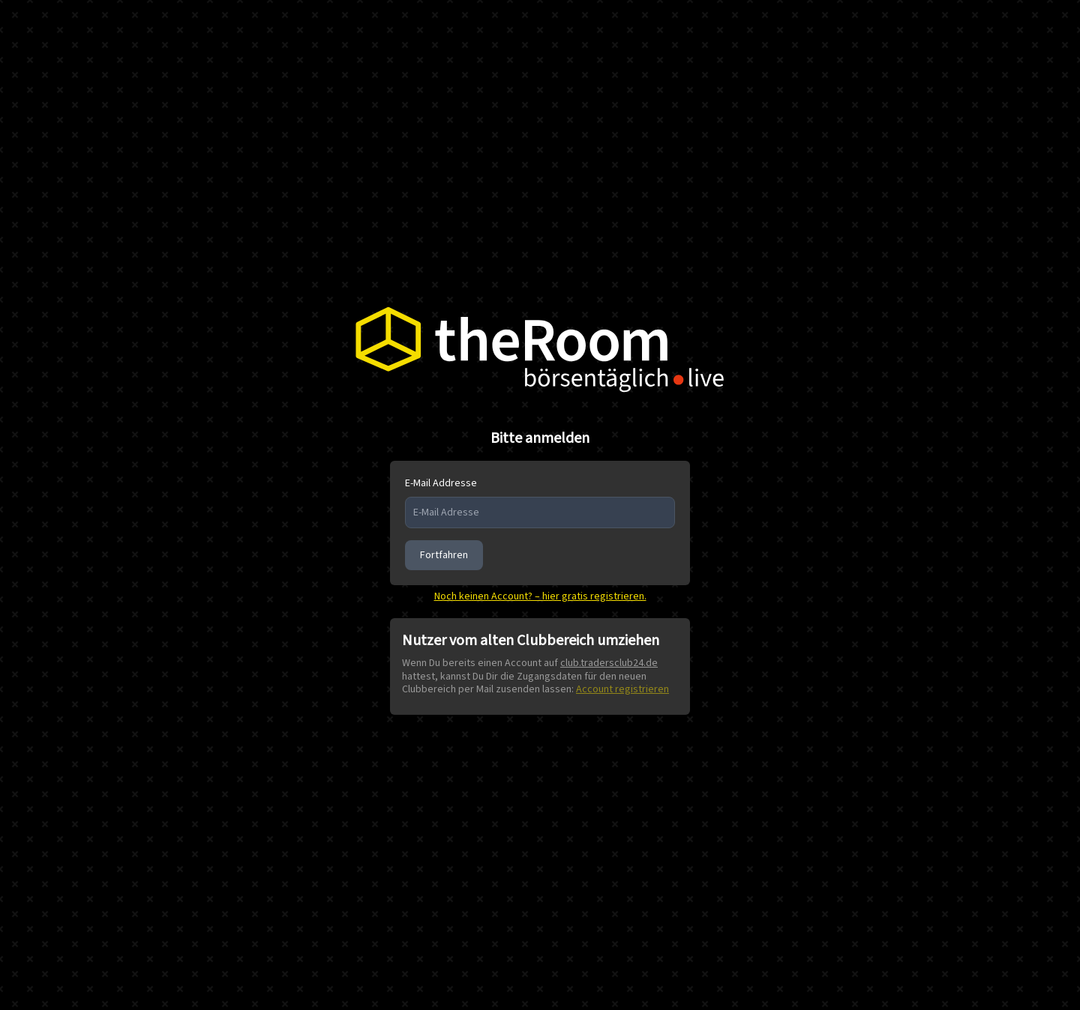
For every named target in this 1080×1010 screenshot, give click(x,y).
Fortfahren (444, 555)
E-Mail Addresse (441, 483)
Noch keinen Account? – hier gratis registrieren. (540, 596)
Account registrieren (622, 689)
